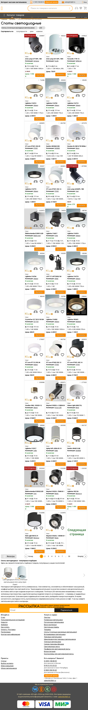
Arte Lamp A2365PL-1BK (75, 189)
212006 (41, 513)
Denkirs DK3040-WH (53, 146)
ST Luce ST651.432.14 (74, 362)
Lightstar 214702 (51, 103)
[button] (83, 575)
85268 (84, 253)
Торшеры (47, 630)
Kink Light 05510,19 (31, 536)
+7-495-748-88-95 (38, 2)
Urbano (35, 105)
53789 (62, 296)
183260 (62, 425)
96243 (41, 296)
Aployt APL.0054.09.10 (53, 448)
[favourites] (41, 51)
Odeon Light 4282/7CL (74, 405)
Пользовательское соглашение (13, 620)
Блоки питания (49, 651)
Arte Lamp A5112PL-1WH (54, 59)
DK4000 (78, 450)
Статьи (3, 661)
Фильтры (9, 556)
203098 (41, 382)
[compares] (35, 51)
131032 (83, 468)
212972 (41, 210)
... (65, 556)
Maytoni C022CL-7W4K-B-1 (55, 491)
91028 (62, 253)
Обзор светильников (9, 668)
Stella (56, 279)
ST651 (35, 148)
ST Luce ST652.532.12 (53, 362)
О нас (3, 617)
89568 (41, 425)
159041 (83, 296)
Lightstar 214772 (30, 189)
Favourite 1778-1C (73, 59)
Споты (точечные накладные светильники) (60, 632)
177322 (83, 382)
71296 (41, 80)
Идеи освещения (7, 666)
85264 (41, 253)
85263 (62, 80)
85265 (84, 80)
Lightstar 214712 (72, 103)
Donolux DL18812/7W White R (77, 146)
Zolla (35, 450)
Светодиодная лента (52, 647)
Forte (56, 236)
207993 (83, 166)
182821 (62, 166)
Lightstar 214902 (51, 319)
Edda (56, 450)
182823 (83, 339)
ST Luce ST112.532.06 (32, 362)
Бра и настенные (50, 625)
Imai (77, 191)
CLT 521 (36, 321)
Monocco (79, 493)
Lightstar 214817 (51, 233)
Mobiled (78, 321)
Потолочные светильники (54, 622)
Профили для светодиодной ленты (57, 649)
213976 (62, 513)
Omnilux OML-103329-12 (33, 405)
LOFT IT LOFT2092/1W (53, 276)
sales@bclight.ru (70, 2)
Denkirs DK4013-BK (73, 448)
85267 (41, 166)
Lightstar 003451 (72, 319)
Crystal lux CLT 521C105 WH (34, 319)
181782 (62, 123)
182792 (62, 339)
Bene (77, 407)
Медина (36, 538)
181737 (83, 425)
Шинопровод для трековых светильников (60, 639)
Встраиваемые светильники (54, 634)
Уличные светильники (52, 642)
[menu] (13, 15)
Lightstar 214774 (72, 276)
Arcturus (36, 61)
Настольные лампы (51, 627)
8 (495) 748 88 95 (50, 661)
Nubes (35, 364)
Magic (57, 493)
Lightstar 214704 (30, 276)
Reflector (79, 61)
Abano (35, 407)
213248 (62, 468)
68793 (84, 210)
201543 (41, 468)
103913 (83, 36)
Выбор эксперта (7, 663)
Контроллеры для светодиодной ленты (59, 654)
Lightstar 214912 (30, 103)
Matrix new (37, 236)
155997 (41, 36)
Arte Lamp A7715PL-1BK (33, 59)
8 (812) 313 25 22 (50, 665)
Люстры (47, 617)
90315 (62, 36)
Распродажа (6, 632)
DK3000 (57, 148)
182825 (41, 123)
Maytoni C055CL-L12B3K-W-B (56, 405)
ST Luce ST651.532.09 (32, 146)
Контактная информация (10, 634)
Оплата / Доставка (8, 630)
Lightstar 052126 (72, 491)
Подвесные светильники (53, 620)
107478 (83, 123)
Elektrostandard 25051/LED (34, 233)
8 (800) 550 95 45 (50, 670)
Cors (34, 493)
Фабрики (4, 625)
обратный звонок (51, 2)
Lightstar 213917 (30, 448)
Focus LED (58, 407)
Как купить (5, 627)
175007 (41, 339)
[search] (69, 8)
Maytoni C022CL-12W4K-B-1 (55, 536)
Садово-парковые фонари (54, 644)
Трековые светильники (53, 637)
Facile (56, 61)
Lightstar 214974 (72, 233)
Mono (77, 148)
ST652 (57, 364)
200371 (62, 382)
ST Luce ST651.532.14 (53, 189)
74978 (62, 210)
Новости (4, 622)
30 (69, 556)
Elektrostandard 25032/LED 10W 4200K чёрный (41, 491)
